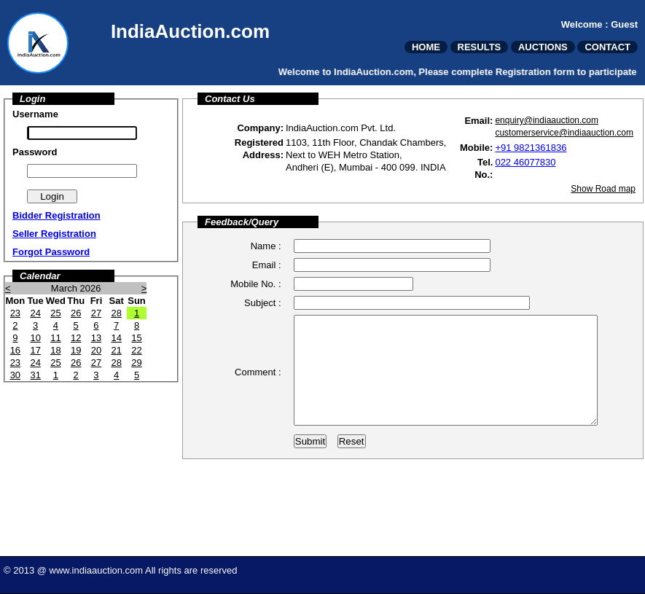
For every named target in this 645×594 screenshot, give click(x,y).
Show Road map (603, 189)
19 (76, 350)
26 (76, 313)
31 (35, 375)
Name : (266, 246)
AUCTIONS (543, 47)
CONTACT (607, 47)
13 (96, 337)
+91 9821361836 (530, 147)
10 (35, 337)
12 (76, 337)
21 (116, 350)
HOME (426, 47)
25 (55, 313)
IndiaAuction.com (190, 31)
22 (136, 350)
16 (15, 350)
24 (35, 313)
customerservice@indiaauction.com (564, 133)
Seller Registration (54, 233)
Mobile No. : (255, 283)
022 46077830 (525, 162)
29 (136, 362)
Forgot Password (51, 251)
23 (15, 313)
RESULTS (479, 47)
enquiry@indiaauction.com (546, 120)
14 (116, 337)
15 (136, 337)
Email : (266, 264)
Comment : (258, 387)
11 (55, 337)
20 (96, 350)
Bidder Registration (56, 215)
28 (116, 313)
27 (96, 313)
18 (55, 350)
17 (35, 350)
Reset (351, 472)
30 (15, 375)
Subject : (262, 302)
